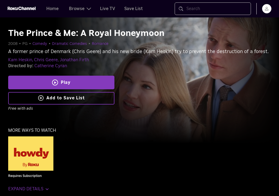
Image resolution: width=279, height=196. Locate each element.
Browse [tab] (80, 9)
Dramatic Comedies (69, 44)
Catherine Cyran (50, 66)
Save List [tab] (133, 9)
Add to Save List (61, 98)
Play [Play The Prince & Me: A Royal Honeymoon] (66, 82)
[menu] (266, 8)
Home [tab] (52, 9)
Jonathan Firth (74, 60)
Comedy (39, 44)
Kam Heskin (20, 60)
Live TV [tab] (107, 9)
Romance (100, 44)
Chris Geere (46, 60)
